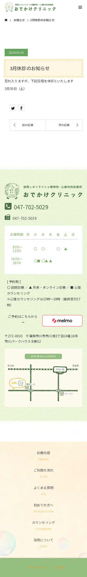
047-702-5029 (31, 207)
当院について (43, 542)
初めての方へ (43, 508)
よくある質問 (43, 490)
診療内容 (43, 455)
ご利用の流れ (43, 473)
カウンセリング (43, 525)
